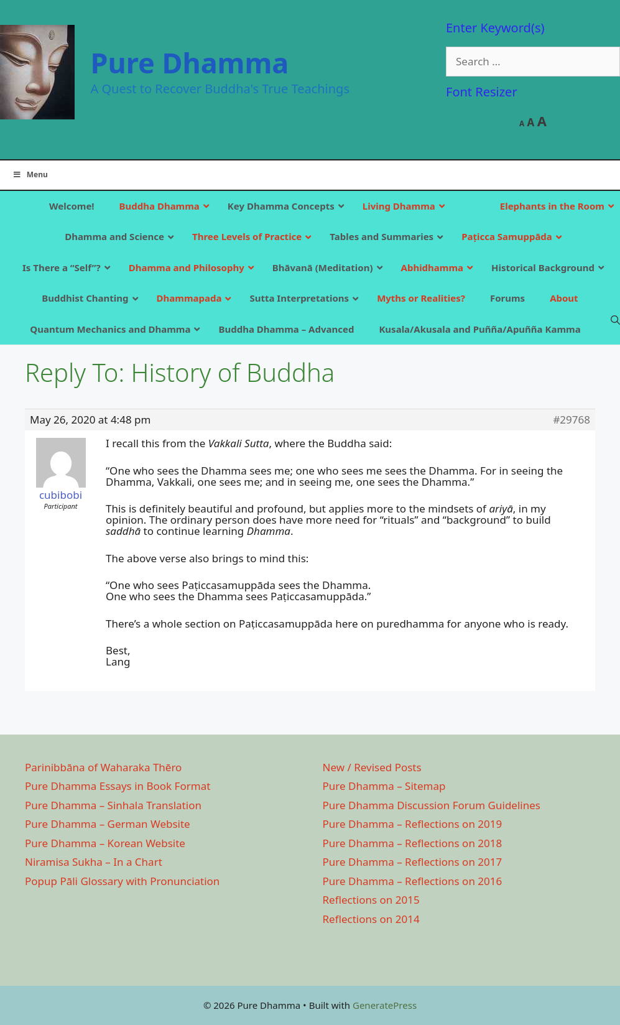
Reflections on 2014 (371, 919)
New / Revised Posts (372, 767)
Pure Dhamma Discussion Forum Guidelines (431, 805)
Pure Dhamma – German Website (107, 824)
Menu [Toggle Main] (30, 174)
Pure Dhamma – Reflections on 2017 (412, 862)
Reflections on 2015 (371, 900)
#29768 (571, 419)
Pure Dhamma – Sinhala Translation (113, 805)
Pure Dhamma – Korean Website (105, 843)
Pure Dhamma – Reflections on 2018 (412, 843)
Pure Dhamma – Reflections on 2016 (412, 881)
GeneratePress (385, 1005)
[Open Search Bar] (615, 319)
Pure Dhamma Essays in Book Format (117, 786)
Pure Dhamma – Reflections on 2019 (412, 824)
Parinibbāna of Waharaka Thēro (103, 767)
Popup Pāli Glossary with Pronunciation (122, 881)
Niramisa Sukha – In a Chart (93, 862)
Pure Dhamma (190, 62)
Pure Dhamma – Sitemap (384, 786)
